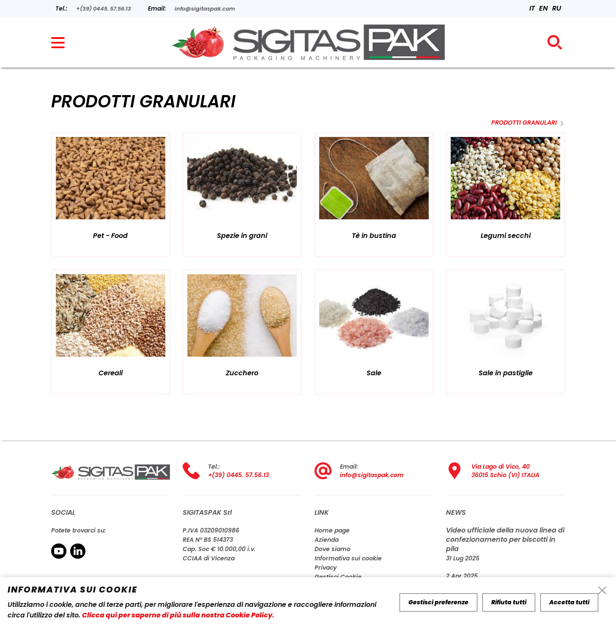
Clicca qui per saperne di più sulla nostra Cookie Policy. (178, 615)
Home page (332, 530)
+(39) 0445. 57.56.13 (238, 475)
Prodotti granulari (524, 122)
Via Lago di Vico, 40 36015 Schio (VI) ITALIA (505, 470)
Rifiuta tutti (508, 602)
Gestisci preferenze (438, 602)
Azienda (327, 539)
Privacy (326, 567)
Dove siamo (332, 549)
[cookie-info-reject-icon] (602, 591)
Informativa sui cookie (348, 558)
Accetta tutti (569, 602)
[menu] (61, 46)
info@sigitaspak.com (372, 475)
